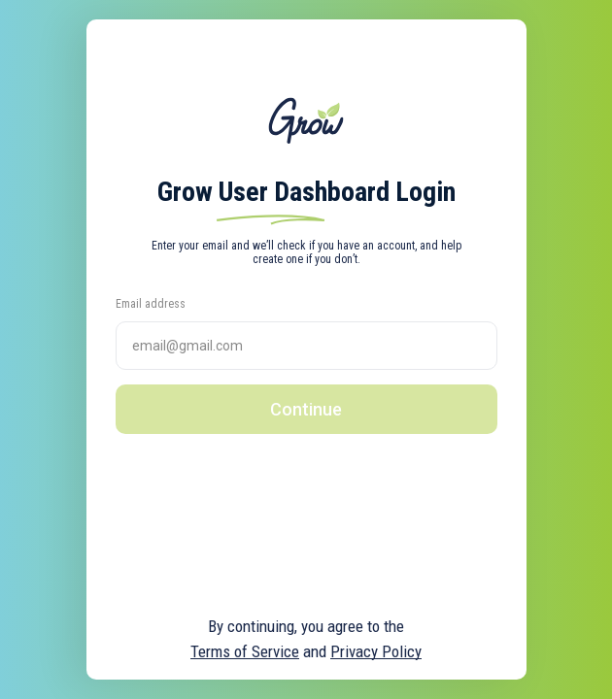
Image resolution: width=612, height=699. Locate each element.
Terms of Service (244, 651)
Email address (151, 304)
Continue (306, 409)
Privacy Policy (376, 651)
